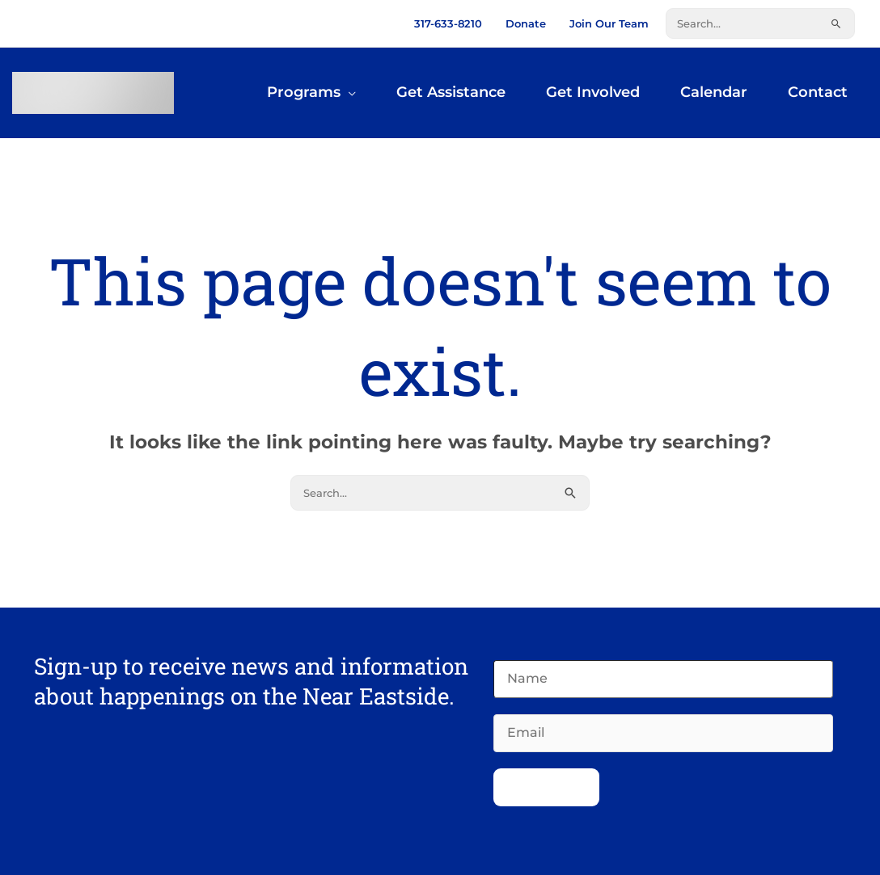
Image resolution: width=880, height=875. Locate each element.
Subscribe (546, 787)
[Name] (663, 679)
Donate (526, 23)
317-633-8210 (448, 23)
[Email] (663, 733)
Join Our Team (609, 23)
